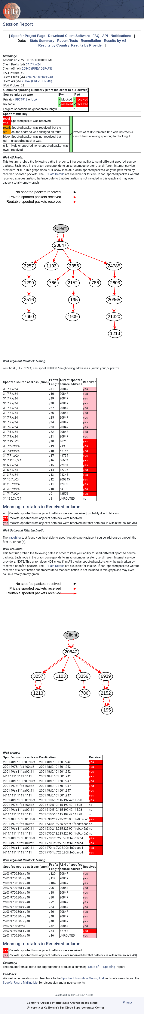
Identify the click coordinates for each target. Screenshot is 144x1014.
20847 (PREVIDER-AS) (37, 68)
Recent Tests (67, 41)
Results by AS (115, 41)
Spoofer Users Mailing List (20, 982)
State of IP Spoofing (101, 967)
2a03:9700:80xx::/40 (39, 77)
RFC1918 (21, 99)
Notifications (121, 36)
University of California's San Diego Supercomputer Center (65, 1007)
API (105, 36)
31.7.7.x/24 (33, 64)
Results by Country (53, 45)
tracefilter (14, 537)
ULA (34, 99)
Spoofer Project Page (28, 36)
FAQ (96, 36)
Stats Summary (42, 41)
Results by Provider (87, 45)
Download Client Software (69, 36)
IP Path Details (54, 174)
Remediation (91, 41)
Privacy (128, 1002)
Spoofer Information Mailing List (82, 978)
